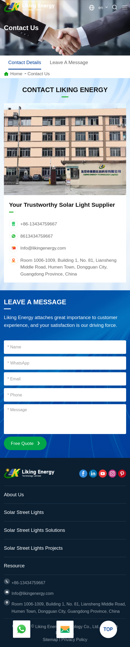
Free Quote (25, 443)
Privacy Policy (74, 639)
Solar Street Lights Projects (33, 548)
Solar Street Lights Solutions (34, 530)
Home (16, 73)
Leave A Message (69, 62)
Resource (14, 565)
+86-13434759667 (38, 223)
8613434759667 (36, 236)
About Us (14, 494)
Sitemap (50, 639)
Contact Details (24, 62)
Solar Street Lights (24, 512)
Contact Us (38, 73)
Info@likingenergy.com (43, 248)
